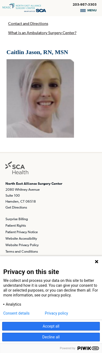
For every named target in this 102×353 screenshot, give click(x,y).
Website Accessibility (21, 238)
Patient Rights (15, 225)
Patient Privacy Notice (21, 232)
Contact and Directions (28, 23)
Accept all (51, 326)
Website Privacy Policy (22, 245)
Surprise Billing (16, 219)
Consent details (16, 313)
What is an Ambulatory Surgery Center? (42, 32)
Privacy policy (56, 313)
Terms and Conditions (21, 251)
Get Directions (16, 207)
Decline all (51, 337)
